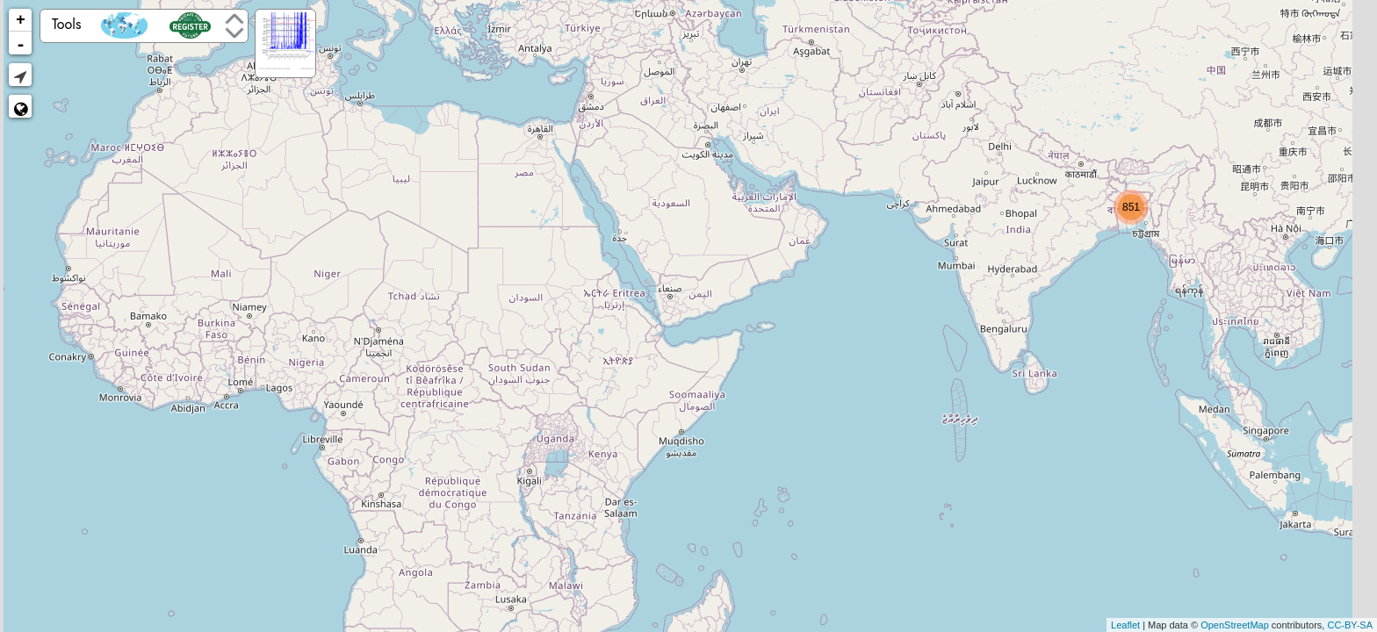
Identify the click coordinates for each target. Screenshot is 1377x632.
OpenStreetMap (1234, 625)
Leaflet (1125, 625)
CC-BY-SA (1350, 625)
